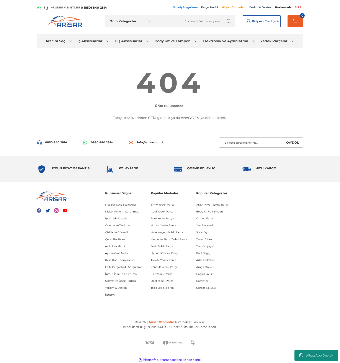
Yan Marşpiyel (205, 246)
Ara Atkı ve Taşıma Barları (212, 204)
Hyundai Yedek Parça (164, 253)
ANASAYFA (190, 118)
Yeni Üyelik (272, 21)
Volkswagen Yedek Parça (167, 232)
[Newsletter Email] (261, 142)
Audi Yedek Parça (162, 211)
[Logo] (66, 21)
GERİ (152, 118)
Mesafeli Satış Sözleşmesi (121, 204)
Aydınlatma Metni (116, 253)
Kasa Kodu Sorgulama (119, 260)
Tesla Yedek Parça (162, 287)
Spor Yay (202, 232)
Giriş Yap (257, 21)
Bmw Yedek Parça (163, 204)
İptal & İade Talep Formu (121, 273)
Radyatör (202, 280)
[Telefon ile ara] (75, 7)
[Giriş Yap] (248, 21)
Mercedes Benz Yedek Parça (169, 239)
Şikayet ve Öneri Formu (120, 280)
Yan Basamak (205, 225)
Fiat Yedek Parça (161, 273)
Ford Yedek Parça (162, 218)
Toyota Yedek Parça (163, 260)
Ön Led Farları (205, 218)
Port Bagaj (203, 253)
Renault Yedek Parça (164, 267)
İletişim (110, 294)
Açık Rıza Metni (115, 246)
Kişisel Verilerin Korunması (122, 211)
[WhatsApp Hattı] (39, 7)
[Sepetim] (295, 21)
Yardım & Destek (116, 287)
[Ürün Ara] (194, 21)
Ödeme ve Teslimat (117, 225)
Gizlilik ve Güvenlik (117, 232)
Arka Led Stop (205, 260)
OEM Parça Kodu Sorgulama (123, 267)
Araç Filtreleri (205, 267)
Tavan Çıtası (204, 239)
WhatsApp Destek (316, 355)
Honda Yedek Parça (163, 225)
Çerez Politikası (115, 239)
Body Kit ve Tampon (209, 211)
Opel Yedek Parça (162, 280)
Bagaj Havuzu (205, 273)
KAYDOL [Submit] (292, 142)
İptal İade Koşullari (117, 218)
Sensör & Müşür (206, 287)
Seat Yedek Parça (162, 246)
